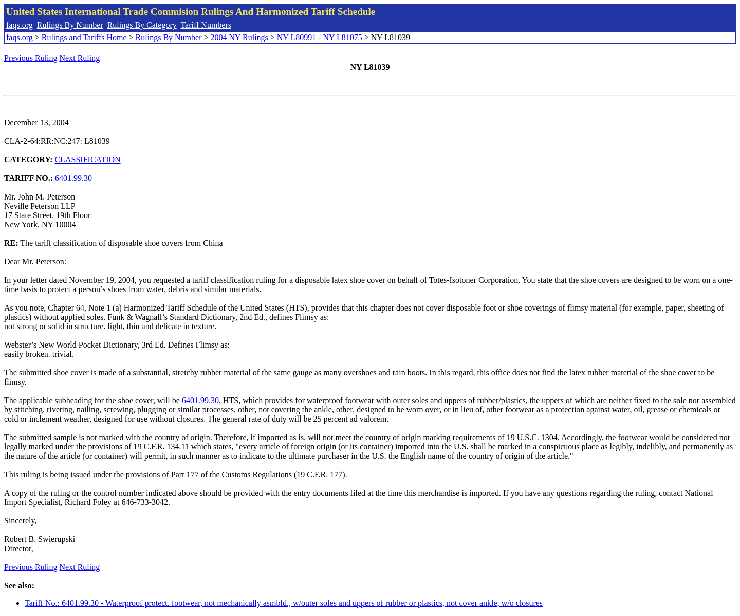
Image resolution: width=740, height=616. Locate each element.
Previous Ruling (31, 57)
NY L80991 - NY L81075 (319, 37)
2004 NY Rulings (239, 37)
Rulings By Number (70, 25)
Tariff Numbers (205, 25)
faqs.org (19, 25)
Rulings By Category (142, 25)
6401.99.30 (73, 178)
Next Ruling (80, 57)
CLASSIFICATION (88, 159)
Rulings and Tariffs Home (84, 37)
